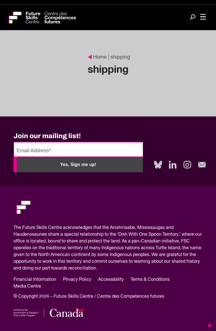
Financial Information (35, 279)
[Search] (192, 17)
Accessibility (111, 279)
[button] (208, 324)
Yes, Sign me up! (78, 164)
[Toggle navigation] (203, 17)
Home (97, 57)
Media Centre (27, 286)
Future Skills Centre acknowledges (57, 228)
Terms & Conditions (150, 279)
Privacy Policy (77, 279)
